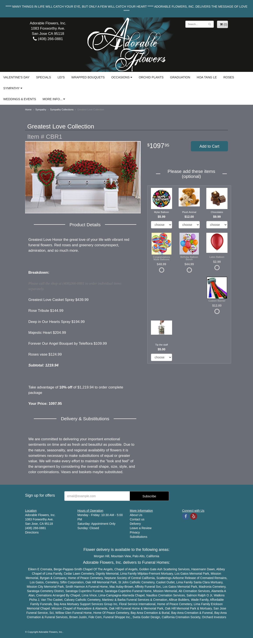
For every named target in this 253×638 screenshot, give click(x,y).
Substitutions (138, 536)
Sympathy (11, 88)
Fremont (154, 573)
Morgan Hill (101, 556)
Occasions (120, 77)
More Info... (52, 99)
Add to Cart (209, 146)
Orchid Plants (151, 77)
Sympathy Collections (62, 109)
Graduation (180, 77)
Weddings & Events (19, 99)
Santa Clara (202, 582)
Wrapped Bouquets (88, 77)
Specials (43, 77)
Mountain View (121, 556)
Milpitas (142, 573)
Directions (32, 532)
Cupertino (85, 591)
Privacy (135, 532)
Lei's (61, 77)
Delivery (135, 523)
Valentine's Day (16, 77)
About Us (136, 515)
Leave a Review (141, 528)
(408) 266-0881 (48, 39)
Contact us (137, 519)
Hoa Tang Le (207, 77)
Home (28, 109)
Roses (228, 77)
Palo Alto (139, 556)
